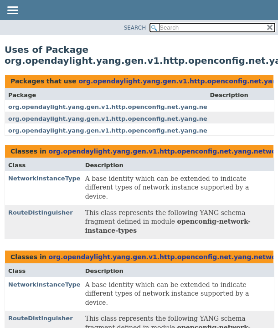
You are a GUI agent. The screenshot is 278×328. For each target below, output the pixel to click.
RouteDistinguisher (40, 212)
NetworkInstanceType (44, 178)
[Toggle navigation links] (12, 11)
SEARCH (135, 28)
